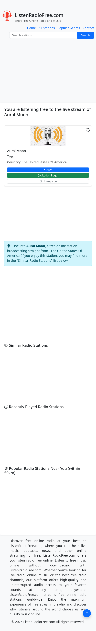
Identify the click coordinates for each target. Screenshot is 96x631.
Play (48, 170)
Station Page (48, 175)
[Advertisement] (48, 70)
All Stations (46, 28)
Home (31, 28)
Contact (88, 28)
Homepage (48, 181)
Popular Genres (68, 28)
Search (85, 35)
